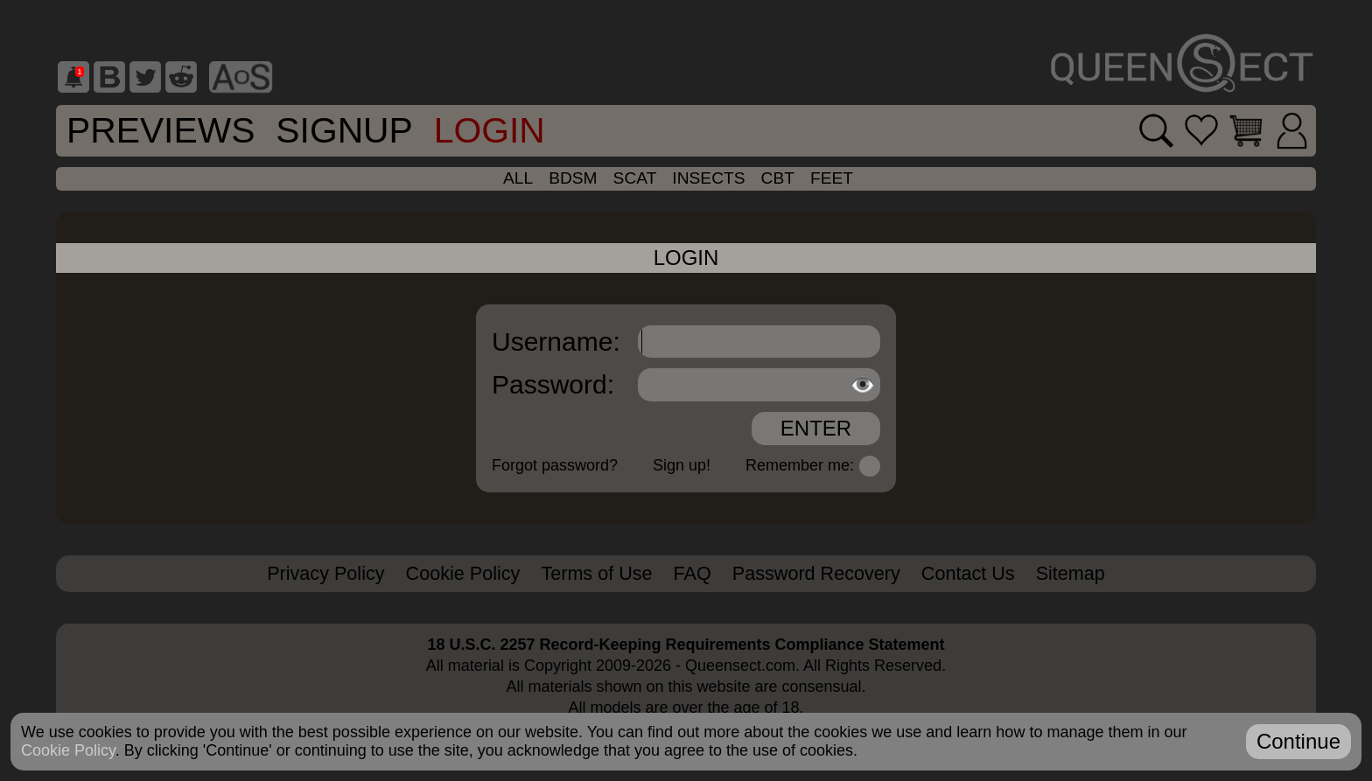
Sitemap (1070, 573)
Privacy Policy (325, 573)
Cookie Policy (463, 573)
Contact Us (968, 573)
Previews (160, 130)
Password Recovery (816, 573)
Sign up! (681, 465)
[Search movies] (1156, 131)
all (518, 178)
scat (635, 178)
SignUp (344, 130)
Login (489, 130)
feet (831, 178)
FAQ (692, 573)
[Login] (1292, 131)
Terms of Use (596, 573)
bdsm (573, 178)
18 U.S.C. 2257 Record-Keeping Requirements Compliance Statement (685, 644)
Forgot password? (555, 465)
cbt (777, 178)
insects (708, 178)
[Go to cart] (1245, 130)
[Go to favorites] (1201, 130)
